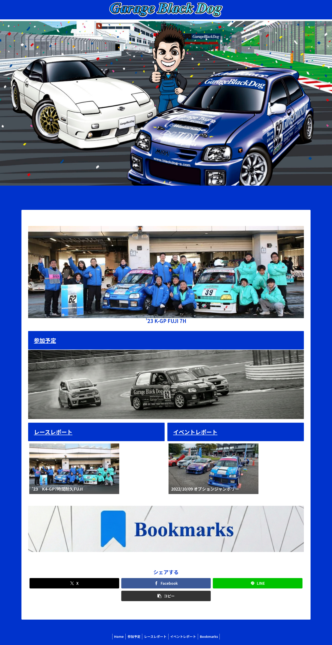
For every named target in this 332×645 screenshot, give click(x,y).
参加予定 (45, 340)
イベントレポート (195, 432)
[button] (166, 596)
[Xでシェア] (74, 583)
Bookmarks (211, 636)
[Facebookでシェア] (166, 583)
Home (117, 636)
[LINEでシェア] (257, 583)
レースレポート (53, 432)
